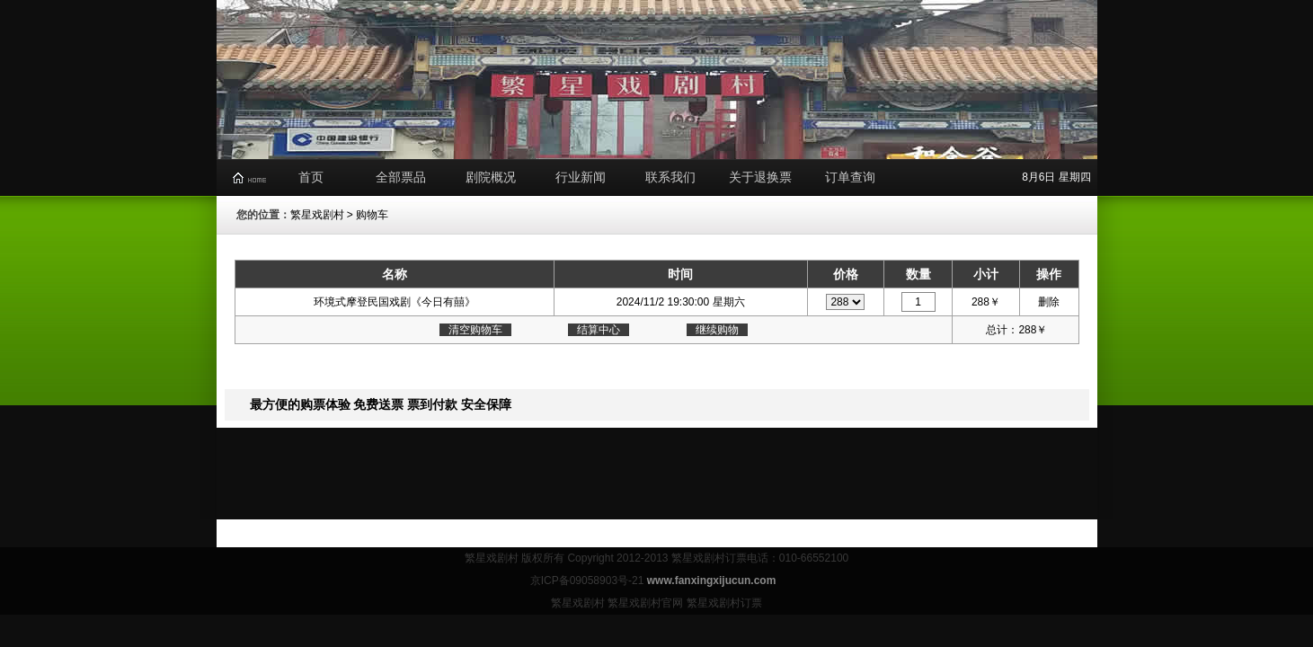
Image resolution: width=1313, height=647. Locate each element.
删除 (1049, 302)
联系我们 (670, 177)
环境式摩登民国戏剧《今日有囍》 (394, 302)
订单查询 (850, 177)
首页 (311, 177)
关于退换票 (760, 177)
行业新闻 (580, 177)
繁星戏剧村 (317, 214)
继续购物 (717, 330)
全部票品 (401, 177)
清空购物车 (475, 330)
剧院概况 (491, 177)
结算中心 (598, 330)
